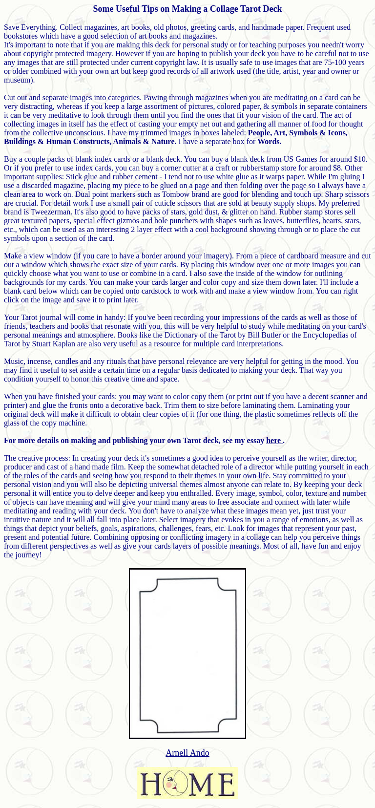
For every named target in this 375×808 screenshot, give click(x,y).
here (274, 440)
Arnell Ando (187, 753)
